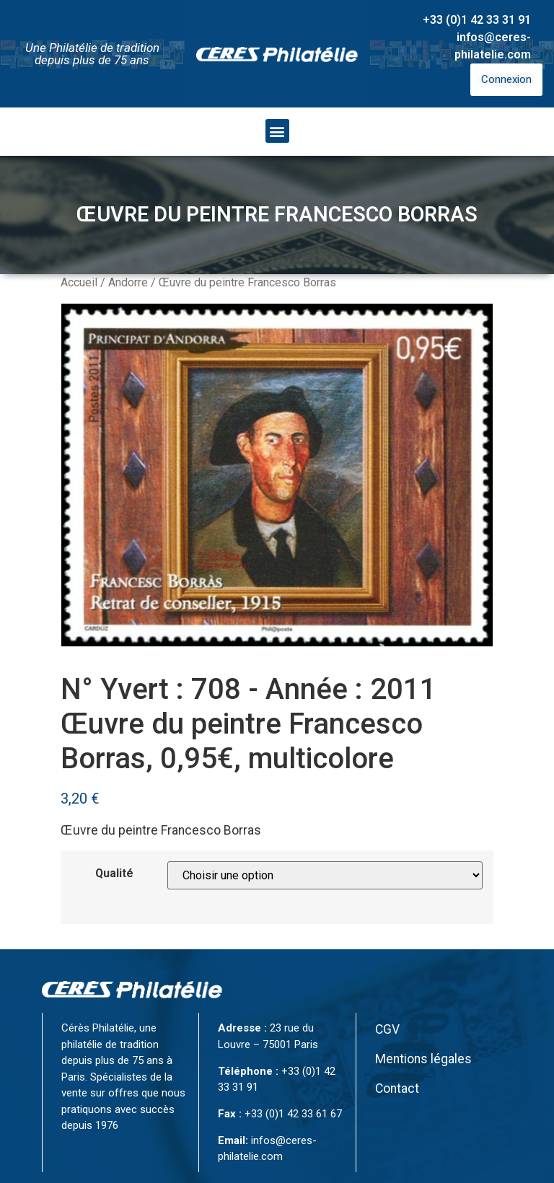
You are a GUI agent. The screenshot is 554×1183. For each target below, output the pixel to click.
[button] (277, 131)
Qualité (114, 873)
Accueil (79, 282)
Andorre (128, 282)
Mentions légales (423, 1059)
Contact (397, 1088)
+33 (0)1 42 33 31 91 (477, 20)
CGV (387, 1029)
